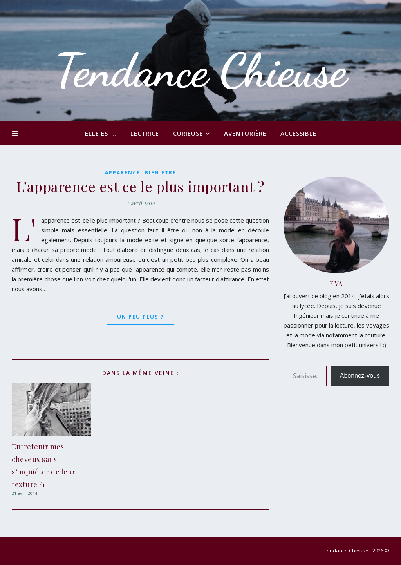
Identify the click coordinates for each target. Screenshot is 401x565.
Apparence (122, 172)
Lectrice (144, 133)
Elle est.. (100, 133)
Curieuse (188, 133)
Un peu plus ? (140, 316)
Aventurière (245, 133)
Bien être (160, 172)
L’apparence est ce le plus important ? (140, 186)
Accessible (298, 133)
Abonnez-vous (360, 375)
